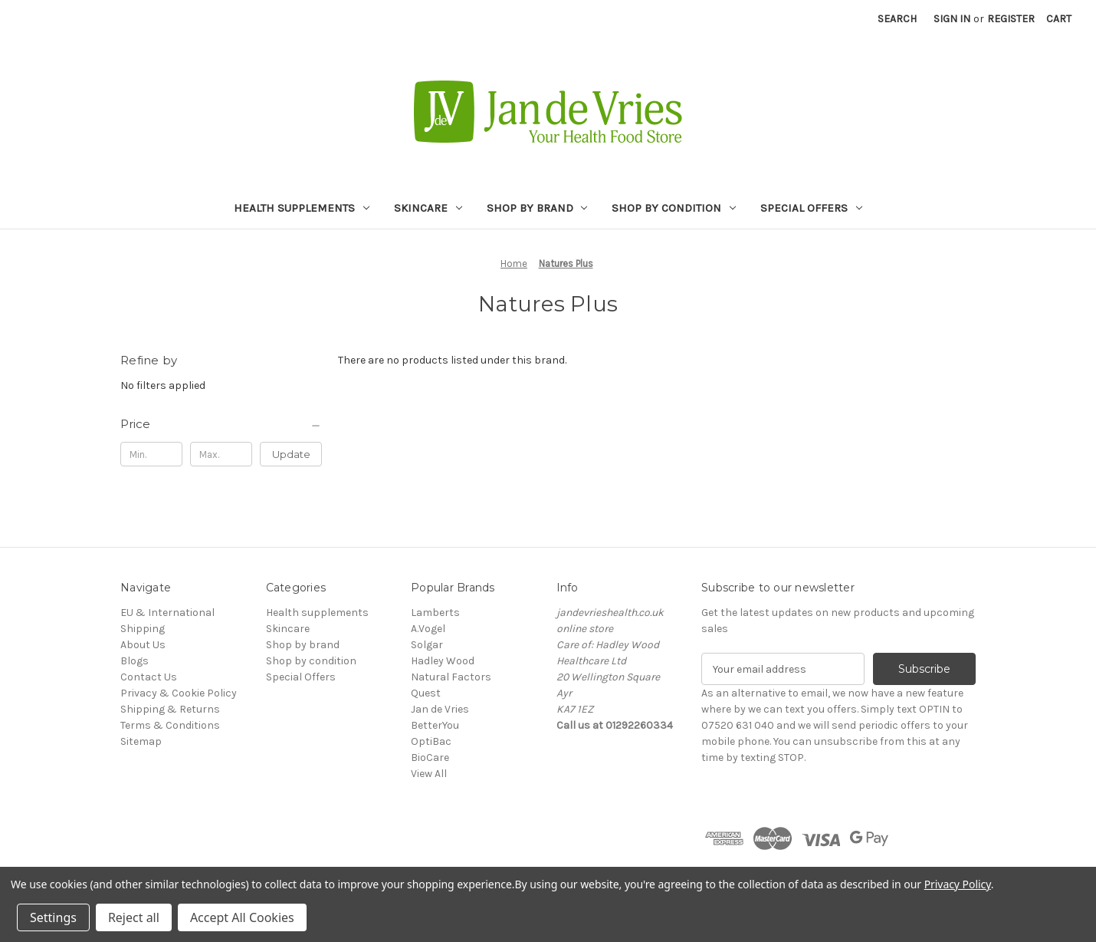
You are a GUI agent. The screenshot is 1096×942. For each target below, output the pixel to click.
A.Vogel (428, 628)
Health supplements (301, 208)
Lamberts (435, 612)
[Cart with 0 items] (1059, 19)
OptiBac (431, 741)
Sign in (952, 18)
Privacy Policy (957, 884)
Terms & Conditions (170, 725)
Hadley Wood (442, 660)
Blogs (134, 660)
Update (291, 454)
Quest (426, 693)
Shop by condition (674, 208)
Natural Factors (451, 676)
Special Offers (811, 208)
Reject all (133, 917)
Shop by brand (537, 208)
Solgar (427, 644)
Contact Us (148, 676)
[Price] (221, 424)
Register (1011, 18)
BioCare (430, 757)
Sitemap (141, 741)
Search (897, 18)
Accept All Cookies (242, 917)
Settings (53, 917)
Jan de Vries (440, 709)
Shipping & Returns (170, 709)
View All (429, 773)
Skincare (428, 208)
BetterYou (435, 725)
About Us (143, 644)
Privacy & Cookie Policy (178, 693)
